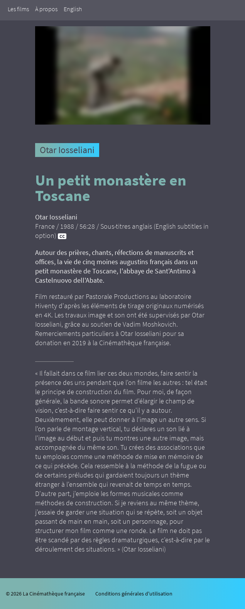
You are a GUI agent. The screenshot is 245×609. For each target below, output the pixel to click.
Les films (18, 9)
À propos (46, 9)
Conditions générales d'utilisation (133, 593)
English (73, 9)
